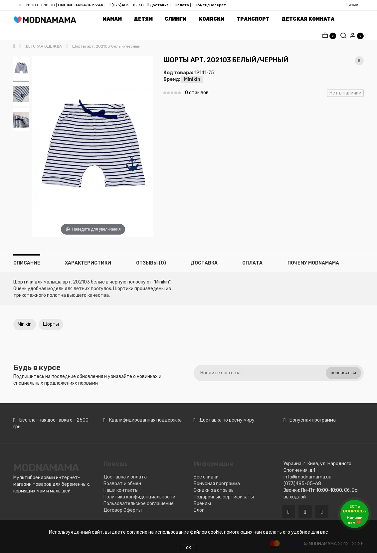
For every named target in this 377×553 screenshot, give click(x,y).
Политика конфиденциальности (139, 497)
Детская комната (308, 19)
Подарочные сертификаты (224, 497)
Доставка (159, 5)
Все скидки (206, 477)
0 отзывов (197, 92)
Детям (143, 19)
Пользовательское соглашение (138, 503)
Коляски (212, 19)
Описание (26, 263)
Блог (199, 510)
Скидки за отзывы (214, 490)
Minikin (192, 79)
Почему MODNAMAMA (313, 263)
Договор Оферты (122, 510)
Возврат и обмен (122, 483)
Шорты (51, 324)
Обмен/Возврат (210, 5)
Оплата (182, 5)
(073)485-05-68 (127, 5)
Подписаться (343, 373)
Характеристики (88, 263)
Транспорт (253, 19)
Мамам (112, 19)
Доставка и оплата (125, 477)
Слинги (176, 19)
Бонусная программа (217, 483)
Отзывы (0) (151, 263)
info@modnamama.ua (307, 477)
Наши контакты (120, 490)
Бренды (202, 503)
